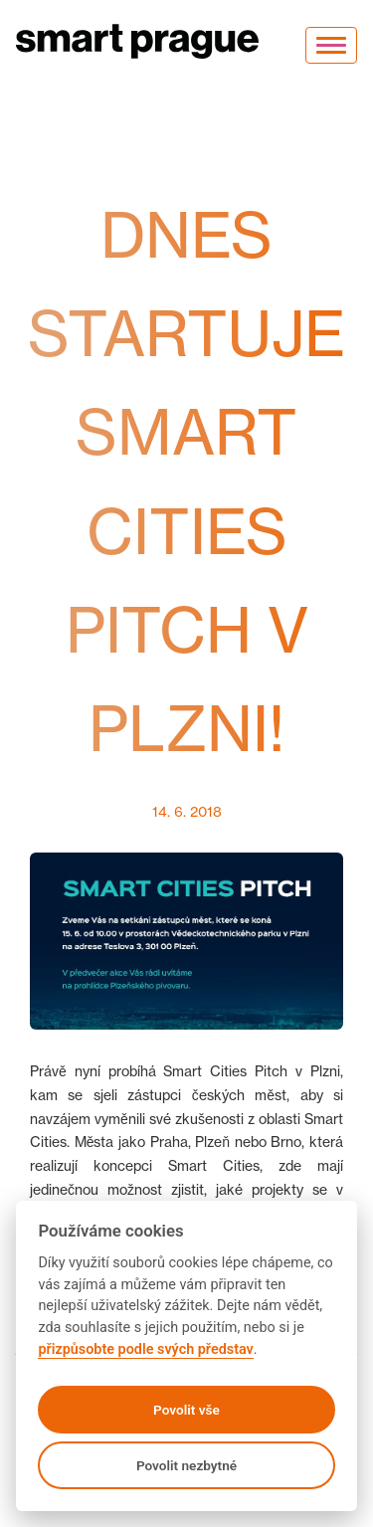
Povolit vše (186, 1410)
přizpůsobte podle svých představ (145, 1349)
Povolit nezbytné (186, 1465)
